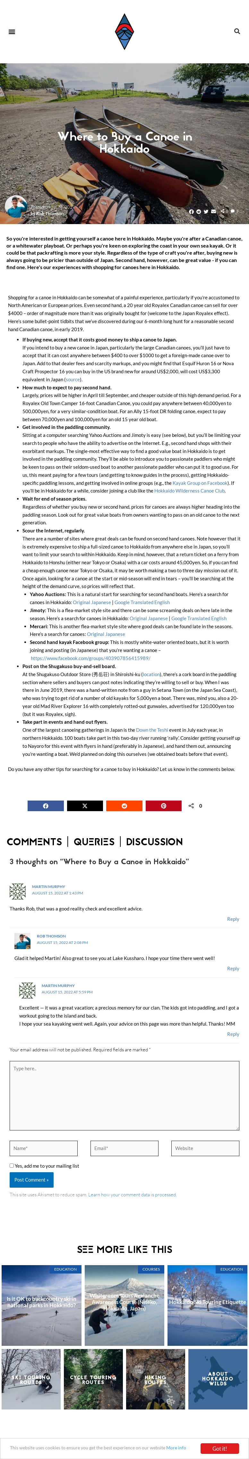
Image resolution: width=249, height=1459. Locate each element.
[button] (11, 31)
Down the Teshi (152, 729)
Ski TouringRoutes (31, 1382)
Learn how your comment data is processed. (132, 1196)
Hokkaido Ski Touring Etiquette (207, 1303)
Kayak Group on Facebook (200, 482)
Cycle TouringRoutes (93, 1382)
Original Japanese (92, 602)
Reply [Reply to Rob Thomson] (233, 968)
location (151, 673)
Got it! (219, 1447)
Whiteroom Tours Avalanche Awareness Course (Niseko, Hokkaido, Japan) (124, 1304)
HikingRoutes (155, 1382)
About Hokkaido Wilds (218, 1381)
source (73, 379)
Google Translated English (142, 602)
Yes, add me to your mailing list (44, 1167)
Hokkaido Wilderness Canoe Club (189, 491)
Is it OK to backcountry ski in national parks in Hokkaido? (41, 1303)
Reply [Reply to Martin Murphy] (233, 918)
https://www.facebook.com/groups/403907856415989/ (90, 658)
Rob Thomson (50, 213)
